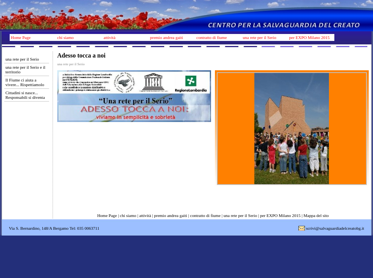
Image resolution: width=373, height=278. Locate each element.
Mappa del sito (316, 215)
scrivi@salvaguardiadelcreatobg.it (335, 228)
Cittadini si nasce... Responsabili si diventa (25, 95)
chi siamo (65, 37)
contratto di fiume (211, 37)
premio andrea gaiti (166, 37)
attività (110, 37)
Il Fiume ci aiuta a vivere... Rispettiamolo (24, 82)
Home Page (21, 37)
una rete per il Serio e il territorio (25, 69)
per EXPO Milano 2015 (309, 37)
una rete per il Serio (259, 37)
